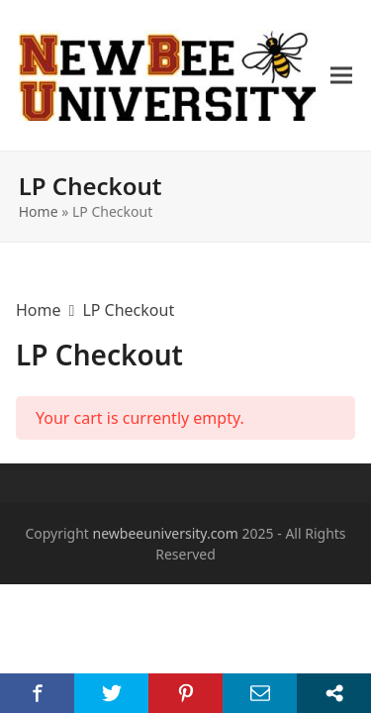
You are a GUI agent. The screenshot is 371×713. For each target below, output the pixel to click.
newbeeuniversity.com (165, 533)
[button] (341, 75)
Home (38, 211)
